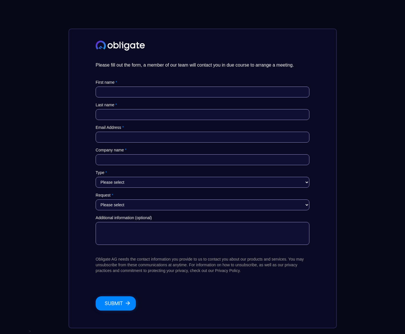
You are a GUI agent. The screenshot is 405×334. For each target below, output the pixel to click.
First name (106, 82)
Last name (106, 105)
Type (101, 172)
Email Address (110, 127)
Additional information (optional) (124, 217)
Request (104, 195)
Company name (111, 150)
